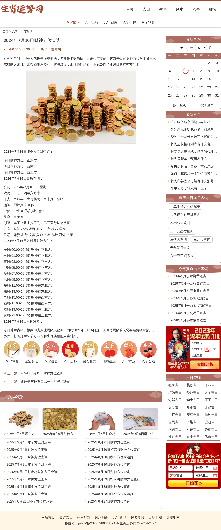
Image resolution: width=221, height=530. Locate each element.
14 (193, 79)
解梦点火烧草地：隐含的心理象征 (195, 151)
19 (178, 87)
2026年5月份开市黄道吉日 (190, 291)
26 (178, 95)
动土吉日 (193, 400)
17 (217, 79)
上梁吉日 (193, 422)
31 (217, 95)
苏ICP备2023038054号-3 (96, 523)
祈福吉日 (193, 429)
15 (201, 79)
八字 (15, 31)
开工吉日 (211, 400)
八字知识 (73, 22)
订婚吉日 (175, 400)
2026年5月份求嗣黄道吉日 (190, 320)
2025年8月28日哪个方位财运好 (110, 494)
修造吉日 (211, 437)
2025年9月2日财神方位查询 (27, 479)
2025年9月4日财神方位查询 (27, 450)
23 (209, 87)
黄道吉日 (65, 517)
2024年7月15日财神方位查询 (42, 373)
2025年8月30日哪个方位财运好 (110, 457)
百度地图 (155, 517)
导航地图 (173, 517)
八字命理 (119, 517)
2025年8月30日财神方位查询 (108, 464)
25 (170, 95)
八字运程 (129, 22)
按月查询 (207, 105)
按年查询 (179, 105)
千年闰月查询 (180, 248)
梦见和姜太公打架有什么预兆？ (194, 181)
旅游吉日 (211, 422)
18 (170, 87)
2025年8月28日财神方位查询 (108, 486)
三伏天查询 (178, 239)
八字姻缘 (110, 22)
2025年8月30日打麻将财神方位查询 (113, 450)
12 (178, 79)
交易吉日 (175, 422)
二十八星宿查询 (181, 231)
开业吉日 (211, 385)
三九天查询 (202, 239)
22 (201, 87)
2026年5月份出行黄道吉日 (190, 283)
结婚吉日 (175, 392)
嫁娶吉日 (175, 407)
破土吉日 (193, 437)
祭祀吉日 (211, 429)
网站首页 (48, 517)
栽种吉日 (211, 415)
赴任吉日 (175, 437)
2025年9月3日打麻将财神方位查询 (32, 472)
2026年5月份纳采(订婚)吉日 (191, 305)
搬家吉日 (175, 385)
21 (193, 87)
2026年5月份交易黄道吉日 (190, 313)
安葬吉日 (193, 415)
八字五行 (91, 22)
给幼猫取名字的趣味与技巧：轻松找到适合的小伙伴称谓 (195, 122)
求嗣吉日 (175, 429)
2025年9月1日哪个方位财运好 (29, 486)
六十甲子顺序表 (181, 256)
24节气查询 (178, 223)
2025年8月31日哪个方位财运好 (30, 501)
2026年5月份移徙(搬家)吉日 (191, 298)
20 (185, 87)
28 (193, 95)
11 (170, 79)
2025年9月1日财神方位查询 (27, 494)
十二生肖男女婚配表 (185, 206)
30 (209, 95)
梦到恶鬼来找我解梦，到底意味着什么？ (195, 129)
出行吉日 (175, 415)
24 (217, 87)
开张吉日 (211, 407)
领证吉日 (193, 392)
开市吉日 (193, 407)
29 (201, 95)
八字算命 (148, 22)
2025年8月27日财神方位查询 (108, 501)
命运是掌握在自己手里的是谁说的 (45, 381)
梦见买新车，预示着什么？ (190, 159)
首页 (5, 31)
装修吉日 (193, 385)
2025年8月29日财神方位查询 (108, 472)
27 (185, 95)
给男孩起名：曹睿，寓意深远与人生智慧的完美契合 (195, 166)
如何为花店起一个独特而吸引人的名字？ (195, 173)
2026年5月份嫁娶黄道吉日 (190, 276)
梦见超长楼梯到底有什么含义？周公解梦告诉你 (195, 144)
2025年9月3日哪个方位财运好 (29, 464)
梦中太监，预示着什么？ (189, 188)
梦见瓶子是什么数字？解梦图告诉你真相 (195, 137)
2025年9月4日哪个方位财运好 (29, 442)
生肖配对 (83, 517)
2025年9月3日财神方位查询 (27, 457)
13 (185, 79)
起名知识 (137, 517)
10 (217, 71)
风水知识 (101, 517)
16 (209, 79)
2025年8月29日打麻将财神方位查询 (113, 479)
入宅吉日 (211, 392)
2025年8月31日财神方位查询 (108, 442)
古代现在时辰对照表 (185, 215)
